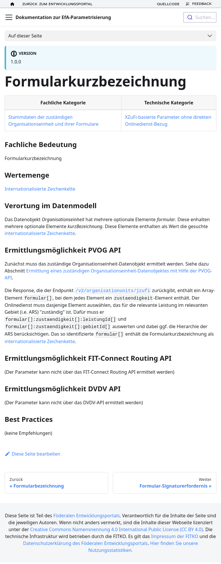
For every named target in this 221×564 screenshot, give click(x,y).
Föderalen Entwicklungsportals (86, 515)
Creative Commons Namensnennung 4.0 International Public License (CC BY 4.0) (116, 529)
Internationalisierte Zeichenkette (40, 189)
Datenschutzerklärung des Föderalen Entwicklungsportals (85, 543)
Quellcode (168, 4)
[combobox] (199, 17)
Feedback (198, 4)
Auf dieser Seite (25, 36)
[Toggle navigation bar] (9, 17)
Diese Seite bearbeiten (32, 454)
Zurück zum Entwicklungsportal (57, 4)
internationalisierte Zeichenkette (40, 233)
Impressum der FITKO (174, 536)
